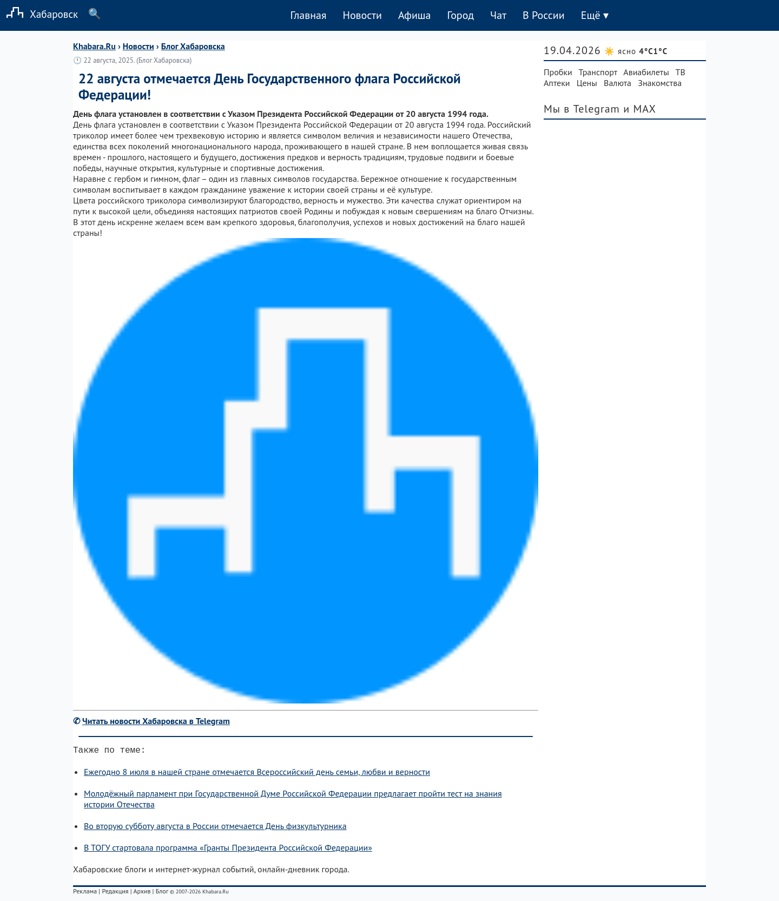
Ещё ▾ (595, 15)
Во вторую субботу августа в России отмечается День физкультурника (215, 828)
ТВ (680, 72)
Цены (587, 82)
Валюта (617, 82)
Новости (361, 15)
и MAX (639, 109)
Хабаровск (39, 14)
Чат (498, 15)
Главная (308, 15)
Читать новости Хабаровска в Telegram (156, 720)
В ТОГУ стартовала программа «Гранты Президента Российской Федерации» (228, 849)
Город (460, 15)
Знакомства (660, 82)
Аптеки (557, 82)
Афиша (414, 15)
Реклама (85, 893)
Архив (141, 893)
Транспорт (598, 72)
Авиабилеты (646, 72)
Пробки (558, 72)
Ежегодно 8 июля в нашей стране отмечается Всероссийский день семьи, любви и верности (257, 773)
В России (544, 15)
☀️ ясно (636, 51)
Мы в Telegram (582, 109)
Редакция (115, 893)
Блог (162, 893)
